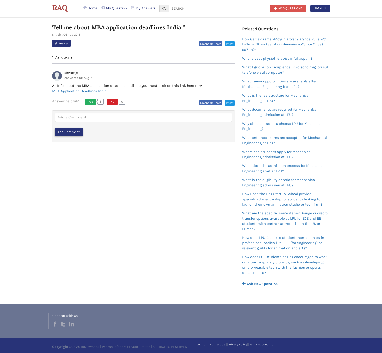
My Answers (143, 8)
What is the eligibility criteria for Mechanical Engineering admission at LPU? (279, 182)
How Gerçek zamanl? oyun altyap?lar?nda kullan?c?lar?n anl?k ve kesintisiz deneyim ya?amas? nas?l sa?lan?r (284, 44)
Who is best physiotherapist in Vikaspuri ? (277, 58)
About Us (201, 344)
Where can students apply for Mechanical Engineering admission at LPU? (277, 154)
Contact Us (217, 344)
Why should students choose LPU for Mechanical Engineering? (283, 126)
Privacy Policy (238, 344)
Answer (61, 43)
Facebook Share (210, 43)
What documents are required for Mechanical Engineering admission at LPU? (280, 112)
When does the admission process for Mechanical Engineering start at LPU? (283, 168)
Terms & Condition (262, 344)
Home (90, 8)
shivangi (71, 73)
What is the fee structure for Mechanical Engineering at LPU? (276, 98)
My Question (114, 8)
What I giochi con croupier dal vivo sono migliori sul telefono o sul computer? (285, 69)
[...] (217, 8)
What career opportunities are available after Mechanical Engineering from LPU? (279, 84)
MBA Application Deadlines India (79, 91)
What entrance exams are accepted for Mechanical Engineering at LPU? (284, 140)
